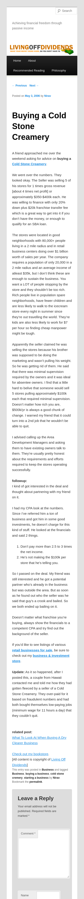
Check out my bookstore (30, 754)
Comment (28, 833)
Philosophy (59, 70)
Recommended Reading (29, 70)
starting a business (36, 777)
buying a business (37, 773)
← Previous (19, 85)
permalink (35, 781)
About (32, 60)
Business (48, 769)
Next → (34, 85)
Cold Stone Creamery (29, 164)
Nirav (47, 95)
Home (17, 60)
